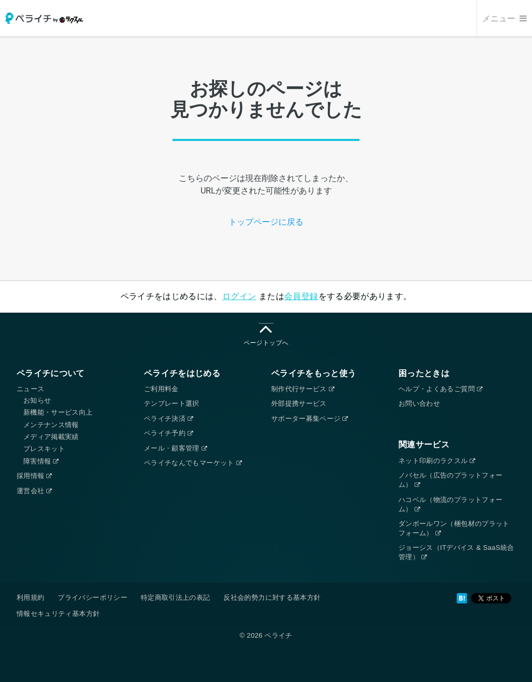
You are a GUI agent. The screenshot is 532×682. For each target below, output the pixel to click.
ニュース (30, 389)
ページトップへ (266, 334)
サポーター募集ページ (309, 418)
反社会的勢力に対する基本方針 (272, 597)
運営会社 (34, 491)
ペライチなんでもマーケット (193, 463)
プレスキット (44, 449)
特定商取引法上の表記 (175, 597)
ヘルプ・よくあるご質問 (440, 389)
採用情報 (34, 476)
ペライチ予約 (168, 433)
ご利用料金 (161, 389)
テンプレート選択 (172, 403)
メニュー (504, 18)
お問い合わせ (419, 403)
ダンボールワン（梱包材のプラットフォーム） (454, 528)
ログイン (239, 296)
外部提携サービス (299, 403)
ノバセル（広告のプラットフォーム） (450, 479)
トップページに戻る (266, 222)
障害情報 (41, 461)
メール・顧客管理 (175, 448)
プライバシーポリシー (92, 597)
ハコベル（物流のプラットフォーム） (450, 504)
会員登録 (301, 296)
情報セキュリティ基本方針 (58, 613)
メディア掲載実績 (51, 437)
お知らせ (37, 400)
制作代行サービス (302, 389)
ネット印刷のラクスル (436, 461)
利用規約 (30, 597)
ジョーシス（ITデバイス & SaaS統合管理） (456, 552)
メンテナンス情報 (51, 425)
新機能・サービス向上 (58, 412)
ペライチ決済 (168, 418)
